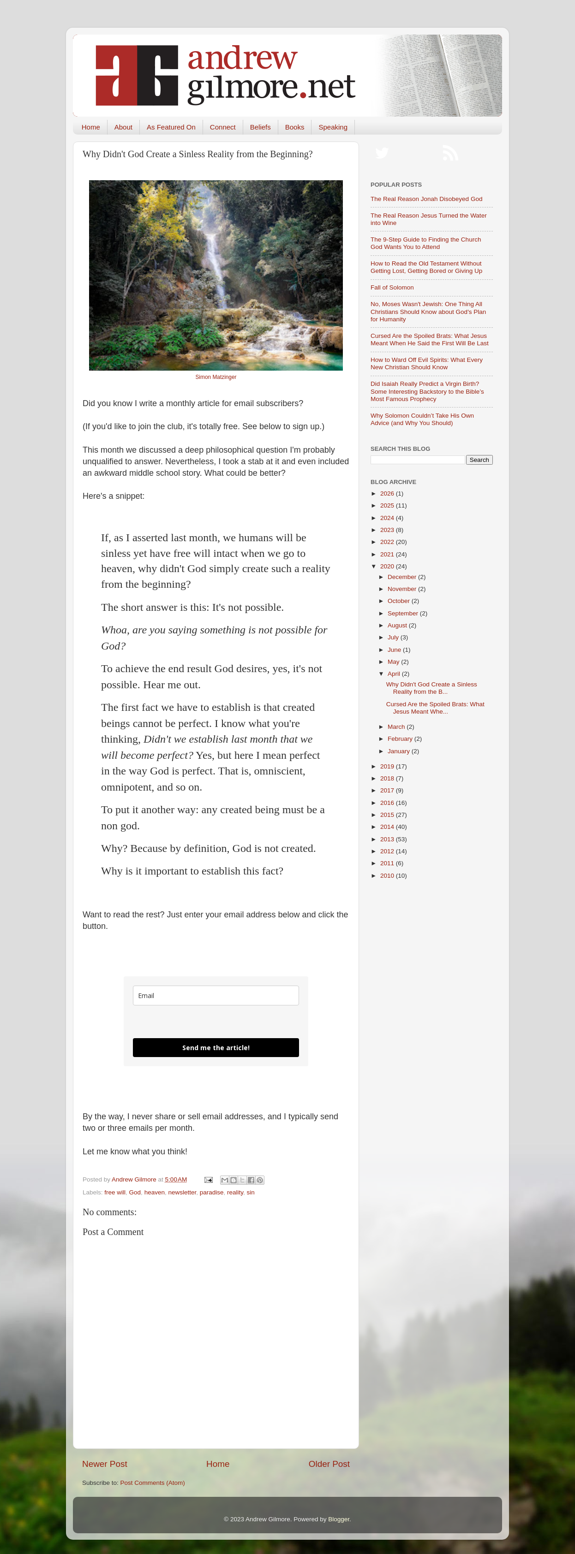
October (400, 600)
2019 (388, 766)
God (135, 1192)
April (395, 673)
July (394, 637)
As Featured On (171, 127)
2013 (388, 839)
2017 (388, 790)
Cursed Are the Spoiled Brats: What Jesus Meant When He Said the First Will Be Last (430, 339)
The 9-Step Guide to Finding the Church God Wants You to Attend (426, 243)
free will (115, 1192)
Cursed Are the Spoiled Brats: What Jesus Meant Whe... (435, 708)
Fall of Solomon (392, 287)
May (394, 661)
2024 (388, 517)
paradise (212, 1192)
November (403, 588)
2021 (388, 554)
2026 (388, 493)
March (397, 726)
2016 (388, 802)
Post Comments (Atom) (152, 1482)
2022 (388, 541)
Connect (223, 127)
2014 (388, 826)
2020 (388, 566)
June (395, 649)
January (400, 751)
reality (235, 1192)
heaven (154, 1192)
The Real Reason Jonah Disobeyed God (426, 198)
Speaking (332, 127)
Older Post (329, 1464)
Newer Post (104, 1464)
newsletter (182, 1192)
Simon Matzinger (215, 377)
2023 (388, 529)
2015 (388, 814)
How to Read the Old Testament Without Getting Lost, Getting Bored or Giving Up (426, 267)
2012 (388, 851)
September (404, 613)
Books (295, 127)
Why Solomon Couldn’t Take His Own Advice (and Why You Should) (422, 419)
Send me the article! (216, 1047)
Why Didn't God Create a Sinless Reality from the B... (431, 688)
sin (251, 1192)
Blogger (338, 1519)
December (403, 576)
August (398, 625)
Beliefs (260, 127)
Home (91, 127)
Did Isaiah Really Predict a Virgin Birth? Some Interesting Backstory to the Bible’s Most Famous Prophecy (427, 391)
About (123, 127)
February (401, 738)
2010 (388, 875)
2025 (388, 505)
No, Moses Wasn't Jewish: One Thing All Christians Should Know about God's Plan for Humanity (428, 311)
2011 (388, 863)
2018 (388, 778)
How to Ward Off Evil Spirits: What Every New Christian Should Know (427, 363)
